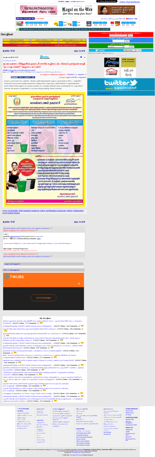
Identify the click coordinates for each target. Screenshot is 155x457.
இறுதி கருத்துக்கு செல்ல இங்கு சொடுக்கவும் (19, 230)
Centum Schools (80, 439)
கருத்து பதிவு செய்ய (56, 72)
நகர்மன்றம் (79, 413)
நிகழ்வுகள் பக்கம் (108, 424)
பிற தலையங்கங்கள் (42, 415)
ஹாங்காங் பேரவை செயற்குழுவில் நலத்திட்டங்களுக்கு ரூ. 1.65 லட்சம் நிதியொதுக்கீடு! (32, 351)
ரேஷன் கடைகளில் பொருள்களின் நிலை (87, 423)
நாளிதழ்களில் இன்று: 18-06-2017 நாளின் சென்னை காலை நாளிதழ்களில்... (27, 326)
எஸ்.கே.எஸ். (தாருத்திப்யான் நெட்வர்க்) (21, 70)
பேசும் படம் (40, 437)
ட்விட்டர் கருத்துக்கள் (79, 77)
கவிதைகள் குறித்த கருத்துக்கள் (61, 421)
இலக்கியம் (40, 427)
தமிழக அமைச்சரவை (110, 426)
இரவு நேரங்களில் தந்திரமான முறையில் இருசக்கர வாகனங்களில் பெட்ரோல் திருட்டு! (32, 333)
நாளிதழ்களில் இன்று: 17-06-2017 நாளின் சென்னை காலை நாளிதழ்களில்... (27, 343)
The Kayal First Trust (57, 449)
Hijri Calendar (107, 432)
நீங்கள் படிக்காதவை (22, 426)
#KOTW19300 (45, 57)
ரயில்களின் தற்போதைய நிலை (84, 421)
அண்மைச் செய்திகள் (23, 413)
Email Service (129, 411)
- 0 (77, 74)
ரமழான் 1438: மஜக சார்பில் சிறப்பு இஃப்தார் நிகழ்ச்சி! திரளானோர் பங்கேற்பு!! (29, 329)
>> (23, 408)
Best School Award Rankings (84, 437)
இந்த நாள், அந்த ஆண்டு (24, 423)
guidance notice (38, 211)
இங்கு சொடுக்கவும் (108, 53)
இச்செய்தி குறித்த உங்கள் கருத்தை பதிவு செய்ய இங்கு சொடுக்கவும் (26, 228)
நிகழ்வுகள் (67, 29)
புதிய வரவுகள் (80, 411)
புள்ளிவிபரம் (56, 426)
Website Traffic (130, 419)
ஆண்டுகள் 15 (41, 442)
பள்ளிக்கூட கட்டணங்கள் (83, 431)
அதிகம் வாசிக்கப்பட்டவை (24, 415)
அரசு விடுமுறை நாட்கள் (110, 421)
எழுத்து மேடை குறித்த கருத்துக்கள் (62, 415)
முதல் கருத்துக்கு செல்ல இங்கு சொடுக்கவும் (19, 254)
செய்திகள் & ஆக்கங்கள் (27, 29)
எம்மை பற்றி (104, 29)
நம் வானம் (84, 29)
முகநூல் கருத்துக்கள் (66, 77)
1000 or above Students (82, 441)
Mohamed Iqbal (15, 236)
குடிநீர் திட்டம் (80, 419)
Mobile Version (130, 413)
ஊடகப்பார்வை (41, 433)
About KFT (129, 437)
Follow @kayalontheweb (130, 2)
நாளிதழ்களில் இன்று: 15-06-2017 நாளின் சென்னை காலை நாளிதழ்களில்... (27, 396)
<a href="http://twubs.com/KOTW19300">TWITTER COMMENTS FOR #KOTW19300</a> (43, 291)
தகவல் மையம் (56, 29)
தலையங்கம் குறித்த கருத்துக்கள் (61, 413)
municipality (13, 211)
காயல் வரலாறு (41, 439)
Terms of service (78, 451)
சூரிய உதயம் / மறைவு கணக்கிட (113, 415)
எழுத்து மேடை (41, 422)
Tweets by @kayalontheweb (100, 93)
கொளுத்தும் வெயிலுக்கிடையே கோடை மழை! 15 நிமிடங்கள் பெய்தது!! (27, 393)
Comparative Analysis (82, 435)
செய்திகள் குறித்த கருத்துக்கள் (60, 411)
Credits (128, 431)
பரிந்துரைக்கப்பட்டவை (23, 421)
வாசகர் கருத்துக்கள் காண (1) (40, 72)
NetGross (88, 452)
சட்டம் (38, 435)
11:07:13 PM (40, 18)
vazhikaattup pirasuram (56, 211)
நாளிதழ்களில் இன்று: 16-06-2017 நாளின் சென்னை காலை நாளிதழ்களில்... (27, 365)
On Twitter (128, 415)
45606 (39, 238)
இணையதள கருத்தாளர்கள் (60, 424)
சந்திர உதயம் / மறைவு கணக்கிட (113, 417)
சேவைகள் (94, 29)
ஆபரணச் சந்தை (108, 419)
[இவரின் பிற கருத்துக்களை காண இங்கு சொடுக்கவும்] (20, 250)
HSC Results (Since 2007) (83, 433)
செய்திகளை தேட (22, 428)
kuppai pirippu (13, 213)
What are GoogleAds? (129, 422)
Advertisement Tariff (131, 425)
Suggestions (129, 429)
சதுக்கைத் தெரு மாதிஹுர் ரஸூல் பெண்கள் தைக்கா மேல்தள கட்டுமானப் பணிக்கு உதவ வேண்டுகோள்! (38, 360)
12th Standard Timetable (83, 443)
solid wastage (25, 211)
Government (107, 434)
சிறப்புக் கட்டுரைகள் (42, 424)
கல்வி (75, 29)
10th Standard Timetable (83, 445)
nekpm (70, 211)
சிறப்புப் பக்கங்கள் (43, 29)
